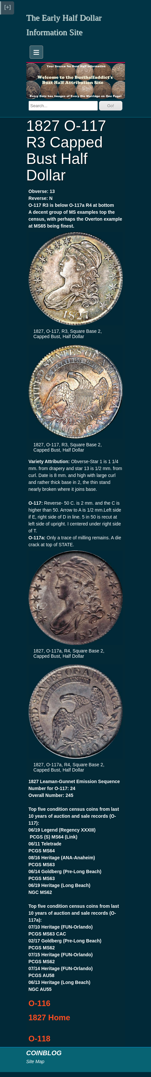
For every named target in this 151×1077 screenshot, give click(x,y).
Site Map (35, 1061)
